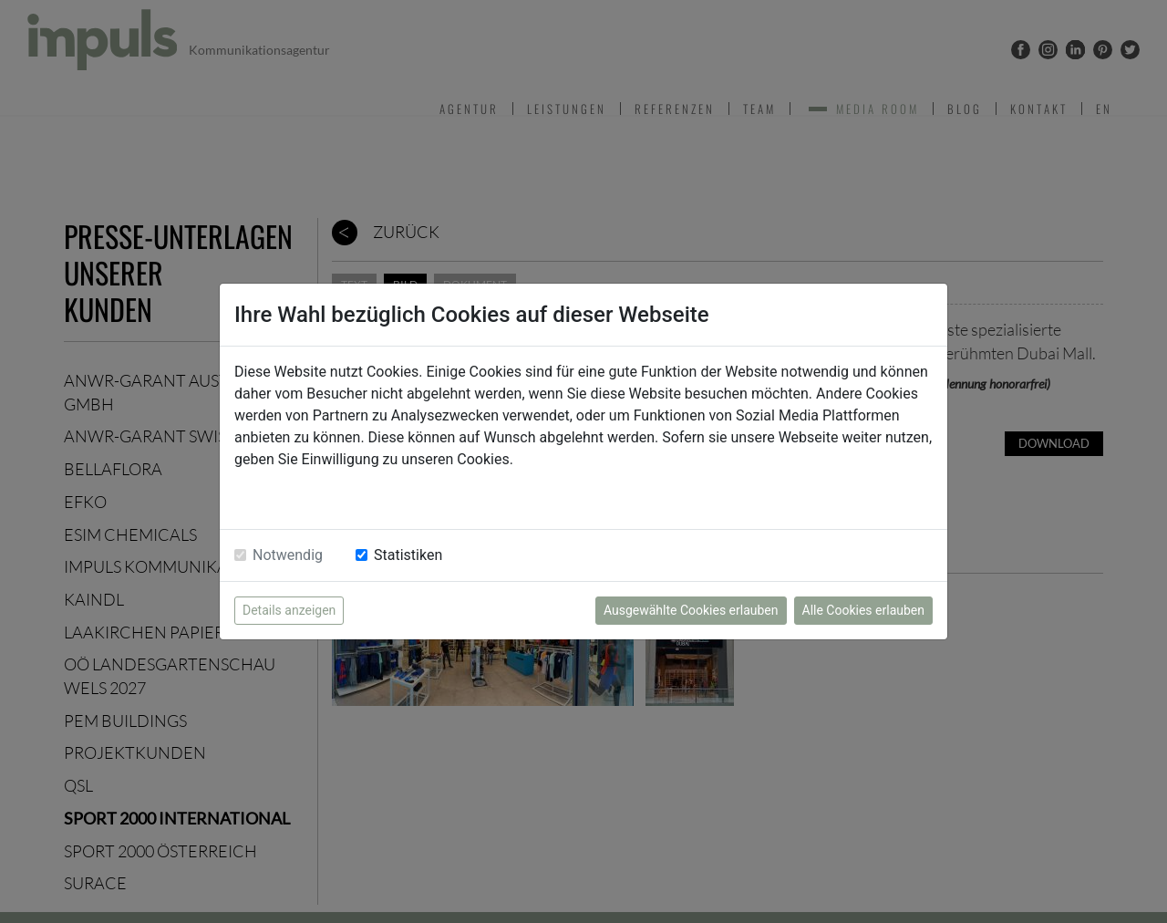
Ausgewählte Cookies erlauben (691, 610)
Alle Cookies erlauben (863, 610)
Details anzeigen (289, 610)
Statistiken (408, 555)
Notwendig (288, 555)
